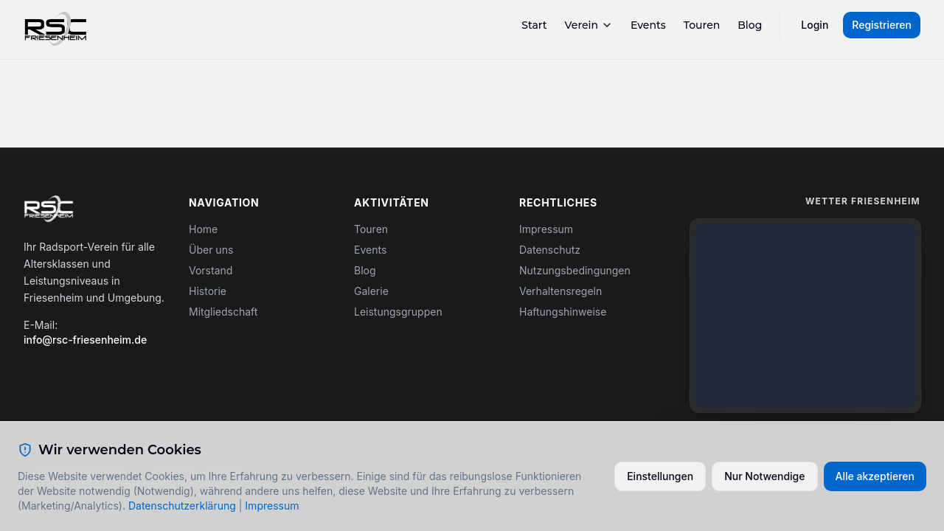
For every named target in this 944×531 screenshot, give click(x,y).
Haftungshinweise (562, 311)
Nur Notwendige (764, 476)
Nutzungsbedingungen (575, 270)
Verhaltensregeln (560, 291)
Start (533, 25)
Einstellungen (660, 476)
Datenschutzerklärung (182, 505)
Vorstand (210, 270)
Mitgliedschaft (223, 311)
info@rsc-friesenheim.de (85, 339)
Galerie (371, 291)
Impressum (546, 229)
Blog (750, 25)
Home (203, 229)
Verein (589, 25)
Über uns (211, 249)
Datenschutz (549, 249)
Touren (702, 25)
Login (814, 24)
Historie (207, 291)
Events (648, 25)
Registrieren (882, 24)
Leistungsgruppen (398, 311)
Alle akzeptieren (875, 476)
